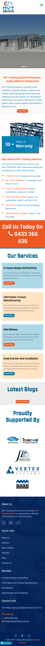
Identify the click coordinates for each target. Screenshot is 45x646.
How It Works (8, 547)
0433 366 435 (26, 237)
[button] (19, 66)
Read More (22, 111)
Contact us (6, 563)
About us (6, 537)
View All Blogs (22, 401)
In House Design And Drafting (15, 578)
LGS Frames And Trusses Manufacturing (19, 583)
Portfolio (5, 553)
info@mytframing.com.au (16, 621)
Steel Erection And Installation (15, 593)
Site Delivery (7, 588)
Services (5, 542)
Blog (4, 558)
